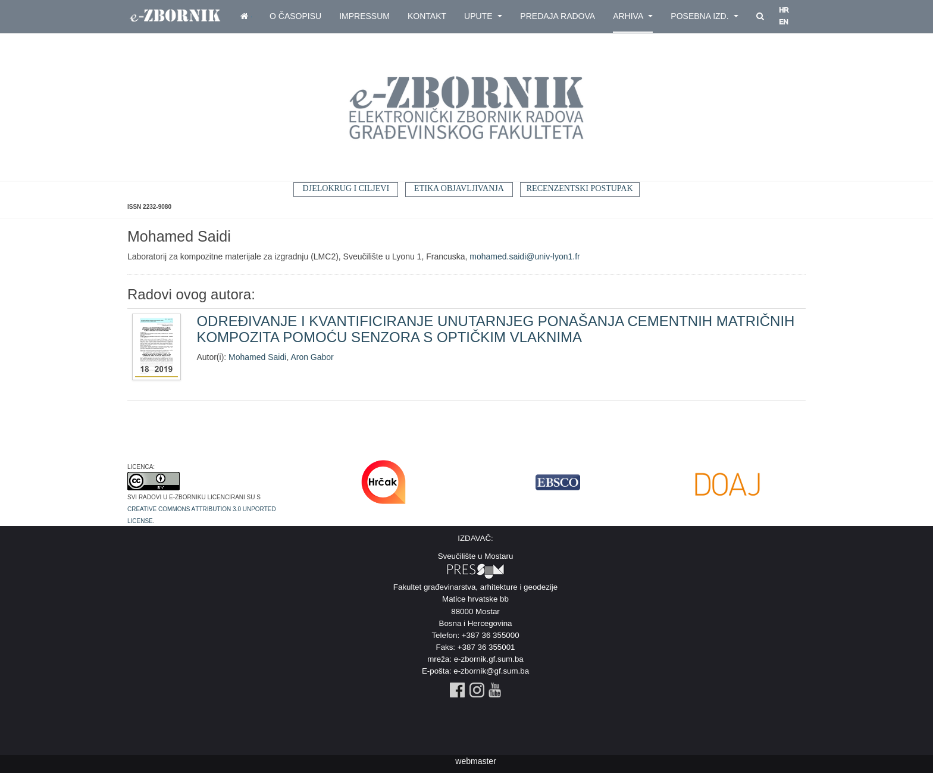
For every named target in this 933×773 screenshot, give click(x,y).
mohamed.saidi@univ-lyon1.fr (524, 256)
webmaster (475, 761)
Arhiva (633, 16)
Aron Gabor (311, 357)
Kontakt (427, 16)
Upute (483, 16)
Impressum (364, 16)
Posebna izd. (704, 16)
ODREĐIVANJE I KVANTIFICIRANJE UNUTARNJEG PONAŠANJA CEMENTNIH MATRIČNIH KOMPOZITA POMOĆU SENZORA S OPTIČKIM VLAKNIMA (495, 329)
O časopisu (295, 16)
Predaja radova (557, 16)
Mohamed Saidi (257, 357)
